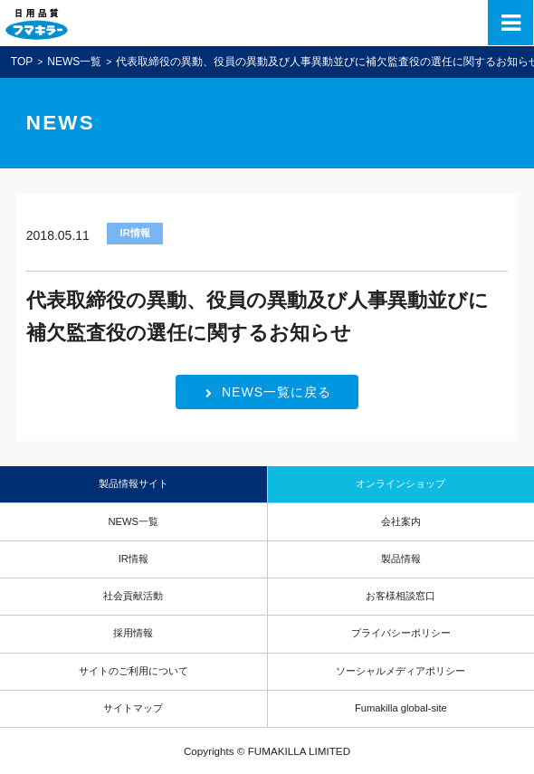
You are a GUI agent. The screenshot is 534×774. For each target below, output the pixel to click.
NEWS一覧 (74, 61)
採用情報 (133, 632)
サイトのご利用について (133, 670)
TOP (22, 61)
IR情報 (133, 558)
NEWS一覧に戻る (268, 392)
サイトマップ (133, 707)
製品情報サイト (133, 483)
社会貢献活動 (133, 595)
